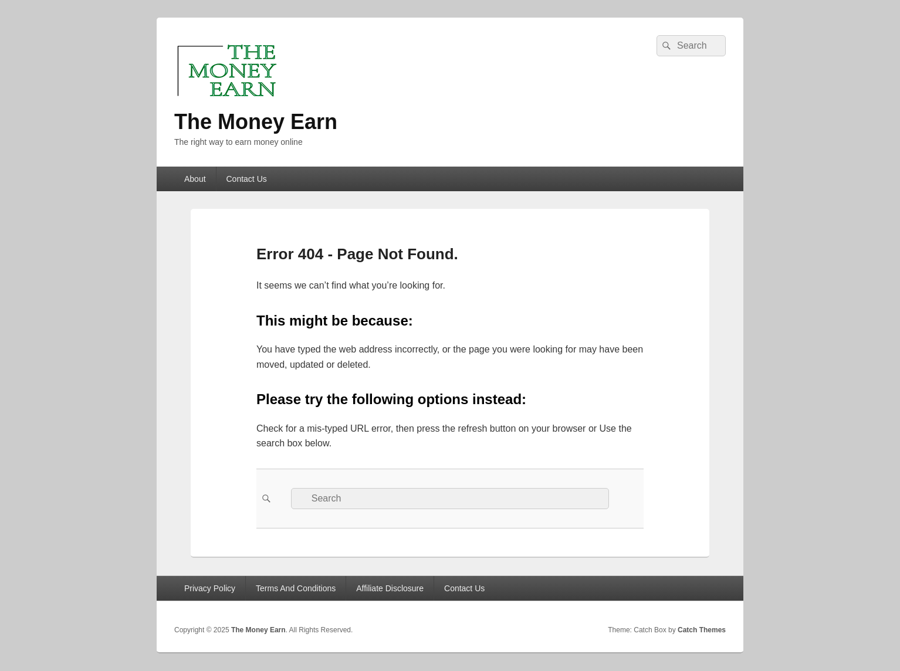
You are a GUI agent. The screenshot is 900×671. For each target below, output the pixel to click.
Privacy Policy (209, 588)
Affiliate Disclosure (390, 588)
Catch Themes (702, 630)
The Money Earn (255, 122)
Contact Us (246, 179)
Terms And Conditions (296, 588)
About (195, 179)
